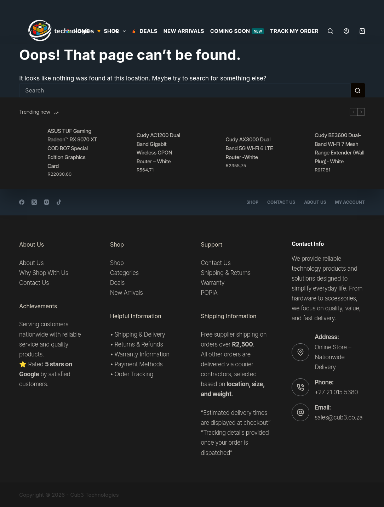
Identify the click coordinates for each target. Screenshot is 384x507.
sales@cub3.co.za (338, 417)
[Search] (330, 31)
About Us (315, 202)
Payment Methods (139, 364)
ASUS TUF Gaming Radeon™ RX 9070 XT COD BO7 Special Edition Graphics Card (72, 148)
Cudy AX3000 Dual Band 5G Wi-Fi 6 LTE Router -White (249, 148)
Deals (144, 31)
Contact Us (281, 202)
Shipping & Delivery (140, 334)
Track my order (294, 31)
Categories (124, 272)
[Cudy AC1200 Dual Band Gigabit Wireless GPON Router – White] (119, 152)
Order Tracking (134, 374)
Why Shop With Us (43, 272)
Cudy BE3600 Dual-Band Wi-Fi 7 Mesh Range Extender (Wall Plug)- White (339, 148)
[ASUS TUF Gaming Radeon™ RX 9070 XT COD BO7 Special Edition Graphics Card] (29, 152)
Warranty (213, 282)
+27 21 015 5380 (336, 392)
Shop (252, 202)
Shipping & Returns (226, 272)
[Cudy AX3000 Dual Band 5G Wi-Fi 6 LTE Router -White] (208, 152)
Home (77, 31)
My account (350, 202)
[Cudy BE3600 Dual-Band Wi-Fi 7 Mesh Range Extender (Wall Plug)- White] (297, 152)
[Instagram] (46, 202)
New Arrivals (184, 31)
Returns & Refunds (139, 344)
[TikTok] (59, 202)
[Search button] (358, 90)
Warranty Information (142, 354)
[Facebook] (21, 202)
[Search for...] (185, 90)
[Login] (346, 31)
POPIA (209, 292)
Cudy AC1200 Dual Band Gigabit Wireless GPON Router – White (158, 148)
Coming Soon (237, 31)
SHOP (112, 31)
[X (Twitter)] (34, 202)
